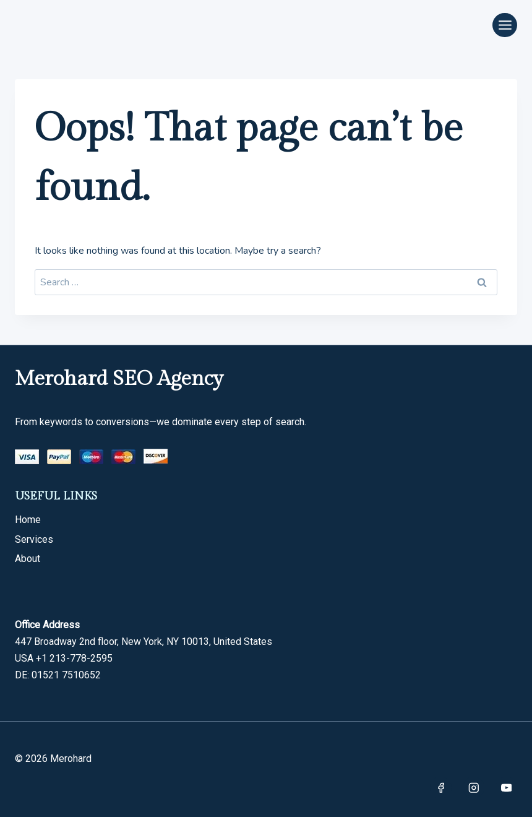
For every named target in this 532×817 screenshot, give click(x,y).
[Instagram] (473, 787)
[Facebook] (441, 787)
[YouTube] (506, 787)
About (27, 558)
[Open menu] (504, 25)
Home (28, 519)
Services (34, 539)
